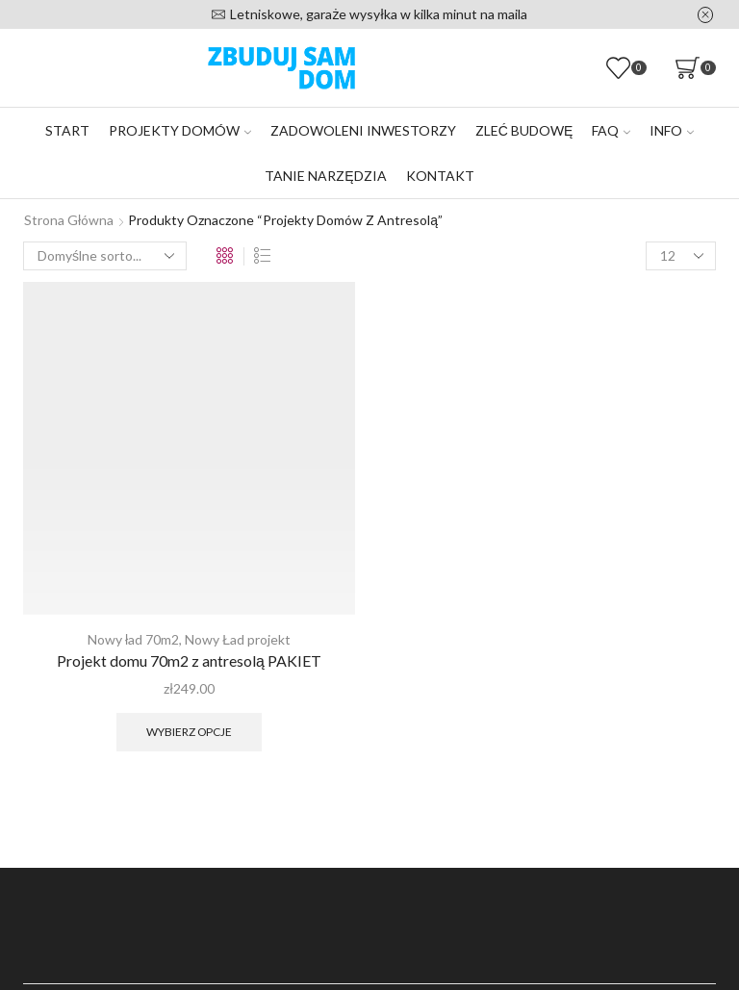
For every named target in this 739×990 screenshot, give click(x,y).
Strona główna (69, 220)
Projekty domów (180, 130)
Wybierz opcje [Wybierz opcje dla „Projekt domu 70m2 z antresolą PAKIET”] (189, 731)
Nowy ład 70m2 (133, 639)
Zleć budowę (524, 130)
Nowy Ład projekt (238, 639)
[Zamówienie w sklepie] (105, 255)
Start (67, 130)
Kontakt (440, 175)
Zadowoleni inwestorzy (363, 130)
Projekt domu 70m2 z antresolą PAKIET (189, 660)
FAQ (611, 130)
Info (672, 130)
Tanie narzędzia (325, 175)
